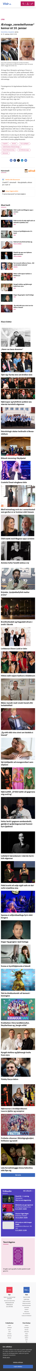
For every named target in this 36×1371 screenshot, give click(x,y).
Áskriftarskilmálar (26, 1305)
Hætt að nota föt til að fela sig (22, 242)
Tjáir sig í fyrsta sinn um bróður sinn (16, 375)
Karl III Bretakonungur (24, 150)
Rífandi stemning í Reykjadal (13, 458)
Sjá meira (18, 1175)
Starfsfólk (26, 1307)
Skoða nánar (6, 1357)
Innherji (26, 1325)
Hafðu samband (26, 1301)
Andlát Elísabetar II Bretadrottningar (11, 146)
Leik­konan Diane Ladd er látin (14, 649)
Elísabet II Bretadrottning (8, 150)
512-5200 (28, 1297)
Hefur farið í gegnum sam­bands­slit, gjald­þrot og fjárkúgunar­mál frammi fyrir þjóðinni (16, 824)
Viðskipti (9, 1327)
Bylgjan (26, 1335)
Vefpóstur (26, 1311)
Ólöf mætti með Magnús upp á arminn (17, 539)
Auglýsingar (26, 1299)
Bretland (14, 143)
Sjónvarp (9, 1335)
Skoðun (9, 1333)
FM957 (26, 1337)
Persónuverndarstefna (9, 1300)
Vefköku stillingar (18, 1362)
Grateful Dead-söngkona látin (14, 483)
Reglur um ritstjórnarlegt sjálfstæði (9, 1298)
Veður (26, 1333)
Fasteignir (26, 1327)
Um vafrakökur (26, 1313)
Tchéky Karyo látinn (9, 1079)
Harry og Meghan (24, 143)
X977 (26, 1340)
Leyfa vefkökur (18, 1366)
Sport (9, 1329)
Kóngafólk (5, 143)
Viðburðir (26, 1331)
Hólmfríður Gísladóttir (7, 32)
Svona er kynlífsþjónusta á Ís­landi (15, 966)
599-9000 (10, 1306)
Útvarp (9, 1337)
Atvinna (26, 1329)
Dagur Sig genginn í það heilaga (23, 295)
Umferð (26, 1309)
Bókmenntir (5, 153)
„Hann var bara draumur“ (12, 349)
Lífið (9, 1331)
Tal (26, 1342)
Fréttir (9, 1325)
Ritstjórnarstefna (27, 1303)
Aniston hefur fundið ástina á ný (15, 563)
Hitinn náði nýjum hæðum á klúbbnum (18, 676)
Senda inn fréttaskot (26, 1315)
